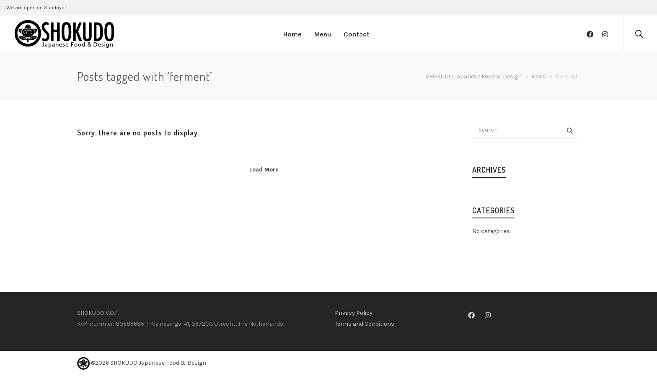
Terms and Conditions (364, 323)
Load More (264, 169)
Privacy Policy (353, 312)
